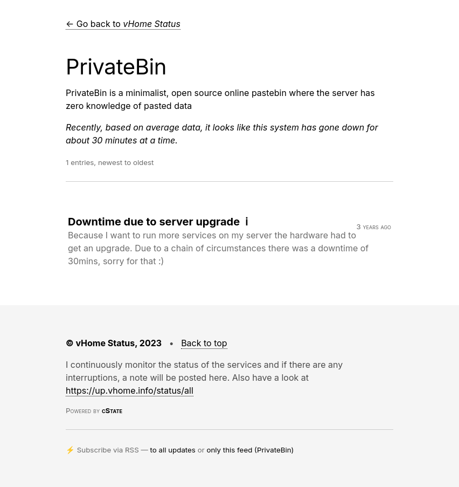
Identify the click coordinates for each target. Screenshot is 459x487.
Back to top (204, 343)
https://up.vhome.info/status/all (129, 390)
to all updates (173, 449)
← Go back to (123, 23)
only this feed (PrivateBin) (250, 449)
